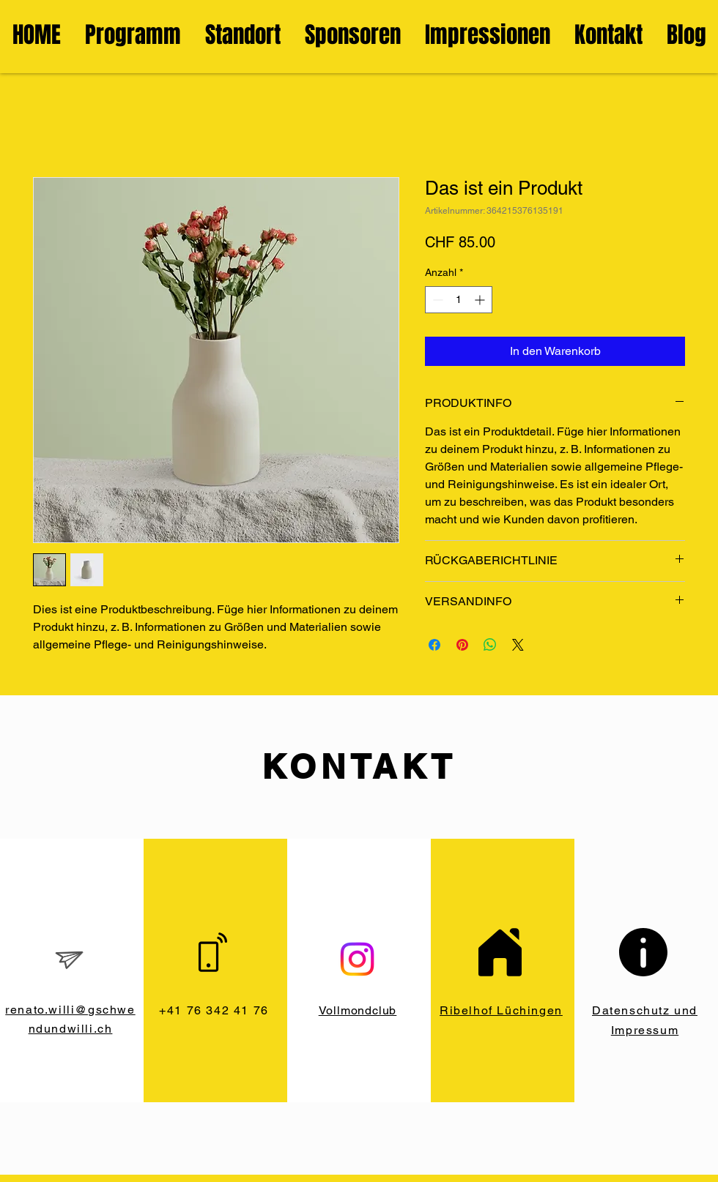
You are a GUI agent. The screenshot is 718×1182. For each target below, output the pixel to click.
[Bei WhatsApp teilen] (490, 645)
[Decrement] (436, 300)
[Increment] (481, 300)
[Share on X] (518, 645)
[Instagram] (357, 959)
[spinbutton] (458, 300)
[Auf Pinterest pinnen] (462, 645)
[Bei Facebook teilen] (434, 645)
